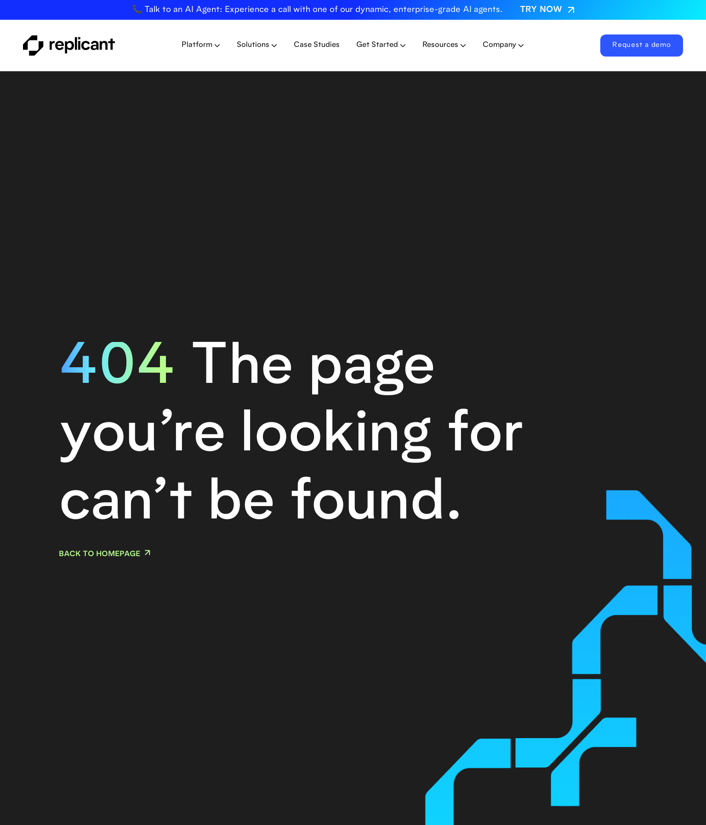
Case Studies (317, 45)
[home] (86, 45)
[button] (201, 45)
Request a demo (641, 45)
